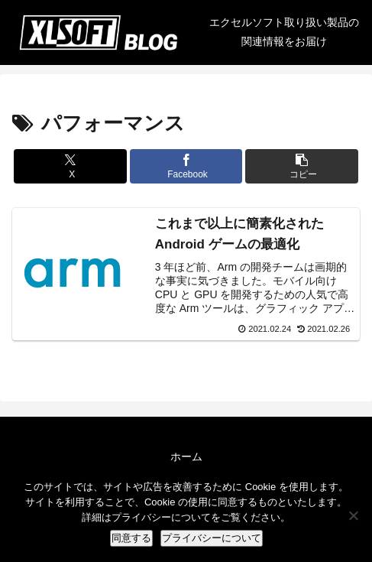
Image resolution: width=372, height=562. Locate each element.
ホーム (186, 456)
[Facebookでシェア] (186, 166)
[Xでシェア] (70, 166)
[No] (353, 515)
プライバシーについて (211, 538)
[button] (301, 166)
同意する (131, 538)
